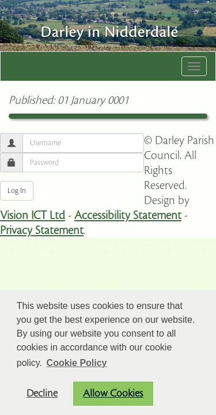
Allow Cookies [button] (113, 393)
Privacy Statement (42, 230)
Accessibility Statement (127, 215)
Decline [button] (42, 393)
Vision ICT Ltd (32, 215)
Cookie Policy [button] (77, 363)
